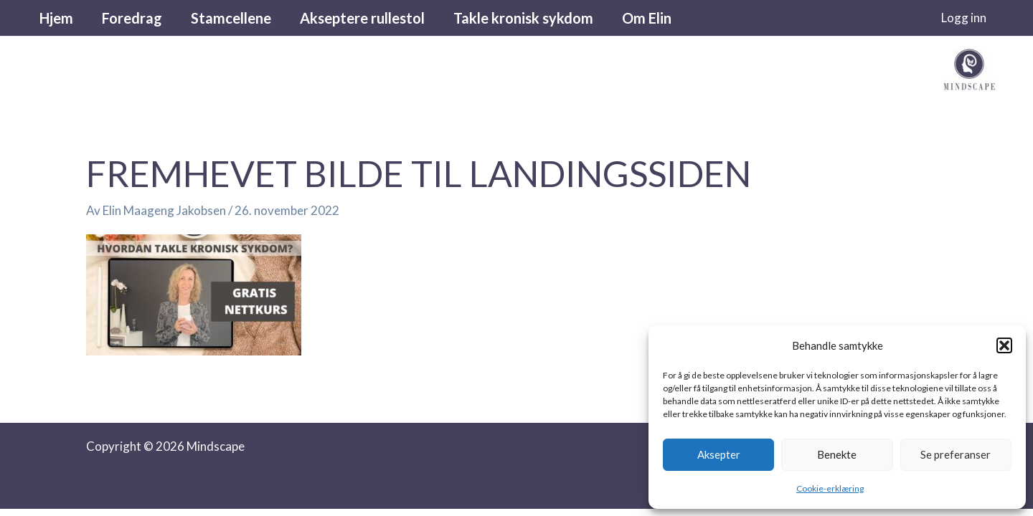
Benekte (837, 454)
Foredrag (132, 18)
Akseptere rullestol (362, 18)
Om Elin (646, 18)
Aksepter (718, 454)
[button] (1004, 345)
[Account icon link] (963, 18)
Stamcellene (231, 18)
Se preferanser (955, 454)
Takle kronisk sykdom (523, 18)
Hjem (56, 18)
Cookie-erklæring (830, 488)
